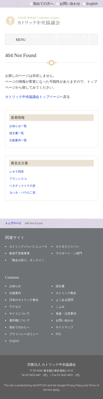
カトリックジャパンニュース (28, 246)
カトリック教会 (66, 293)
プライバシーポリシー (23, 334)
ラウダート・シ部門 (69, 253)
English (92, 3)
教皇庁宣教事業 (19, 253)
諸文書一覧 (16, 133)
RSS (58, 334)
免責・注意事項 (66, 313)
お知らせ (15, 286)
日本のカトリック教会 (23, 300)
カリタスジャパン (67, 246)
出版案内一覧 (18, 140)
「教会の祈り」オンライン (26, 260)
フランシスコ (18, 178)
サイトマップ (64, 327)
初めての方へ (43, 3)
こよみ (60, 306)
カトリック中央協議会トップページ (32, 96)
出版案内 (15, 293)
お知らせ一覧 (18, 126)
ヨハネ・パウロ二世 (22, 192)
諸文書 (60, 286)
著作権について (19, 320)
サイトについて (19, 313)
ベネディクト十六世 (22, 186)
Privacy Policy (74, 385)
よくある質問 (64, 300)
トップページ (13, 223)
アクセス (15, 306)
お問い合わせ (70, 3)
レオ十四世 (16, 171)
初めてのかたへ (19, 327)
